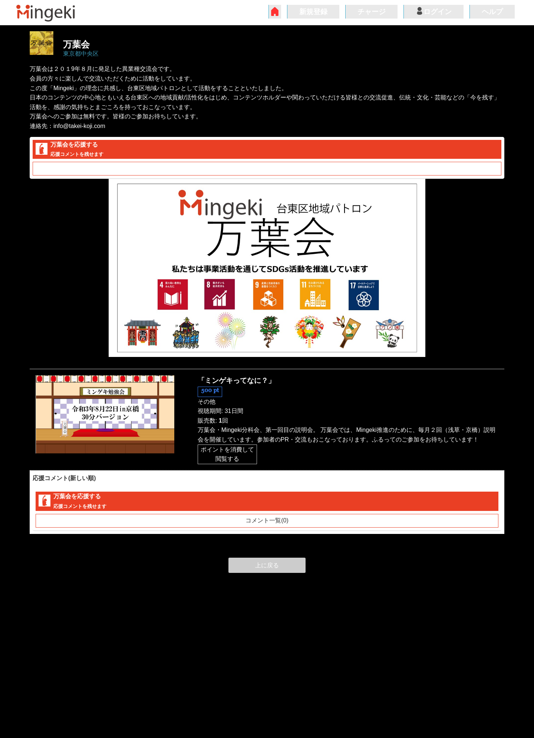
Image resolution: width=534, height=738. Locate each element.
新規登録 (313, 12)
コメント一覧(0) (267, 168)
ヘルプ (492, 12)
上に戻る (267, 565)
